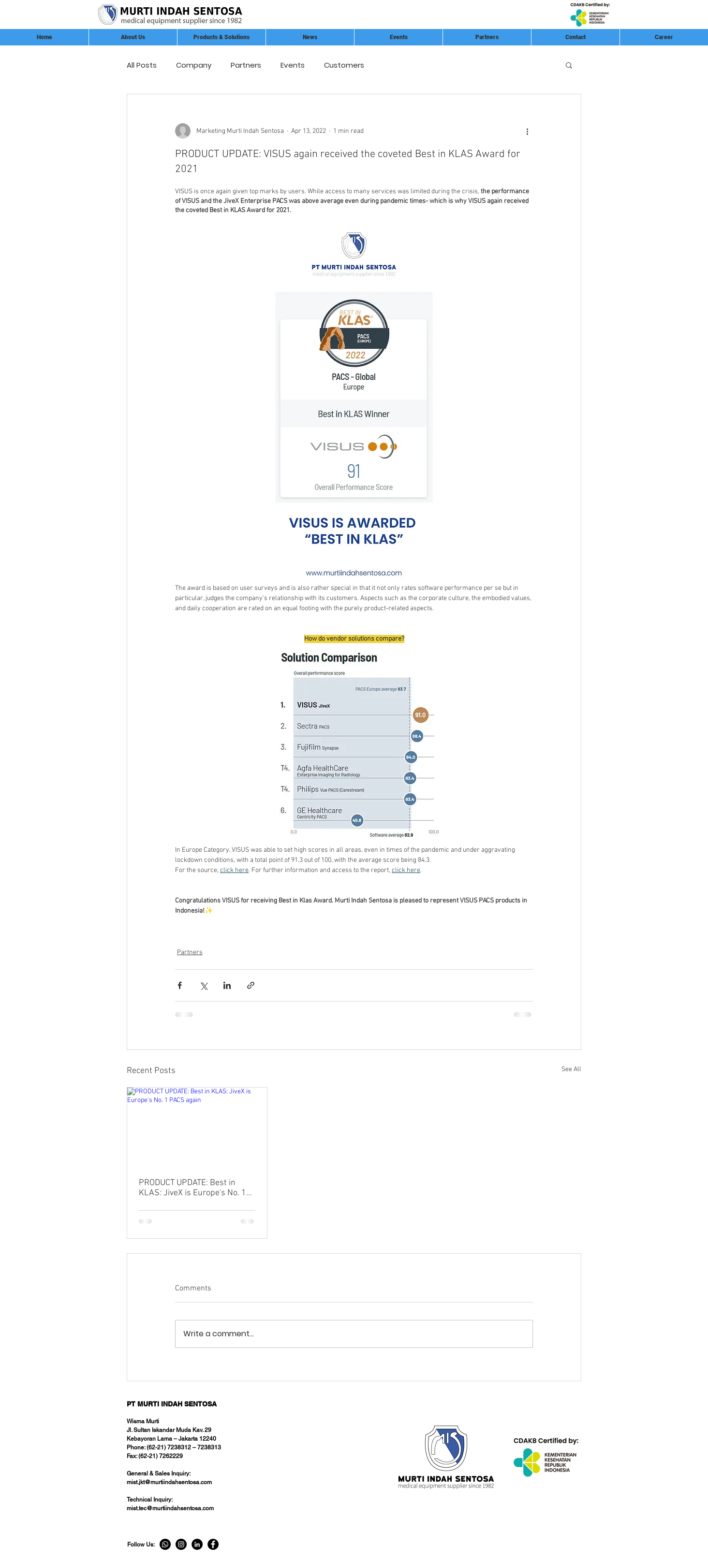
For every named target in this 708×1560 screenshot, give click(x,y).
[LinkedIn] (197, 1544)
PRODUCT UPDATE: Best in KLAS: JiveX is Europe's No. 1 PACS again (192, 1188)
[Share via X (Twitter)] (203, 985)
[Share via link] (250, 985)
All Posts (142, 65)
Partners (246, 65)
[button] (486, 37)
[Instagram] (181, 1544)
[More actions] (527, 131)
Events (292, 65)
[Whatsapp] (165, 1544)
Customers (344, 65)
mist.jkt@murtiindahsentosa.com (169, 1482)
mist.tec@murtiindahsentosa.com (170, 1508)
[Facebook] (213, 1544)
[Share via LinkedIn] (227, 985)
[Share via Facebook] (179, 985)
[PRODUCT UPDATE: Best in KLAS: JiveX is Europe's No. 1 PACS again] (197, 1127)
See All (571, 1069)
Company (193, 65)
